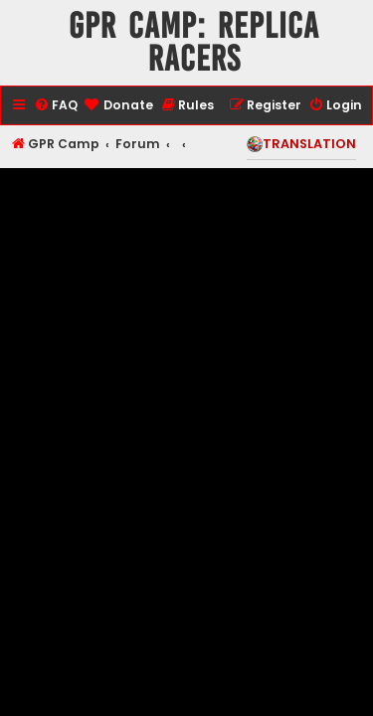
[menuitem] (56, 105)
